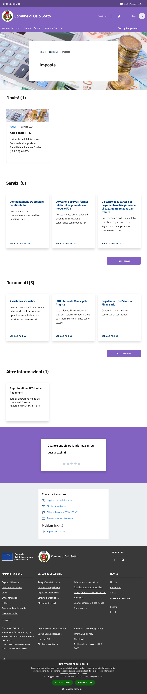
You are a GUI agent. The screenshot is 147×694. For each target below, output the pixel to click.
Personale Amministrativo (14, 608)
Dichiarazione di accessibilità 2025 (88, 646)
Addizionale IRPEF (21, 132)
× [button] (144, 663)
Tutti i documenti (124, 353)
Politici (5, 603)
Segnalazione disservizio (50, 633)
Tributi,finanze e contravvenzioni (90, 592)
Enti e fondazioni (10, 597)
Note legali (79, 639)
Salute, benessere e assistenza (89, 603)
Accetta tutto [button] (62, 682)
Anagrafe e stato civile (49, 582)
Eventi (113, 612)
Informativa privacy (83, 633)
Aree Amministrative (12, 587)
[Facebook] (109, 16)
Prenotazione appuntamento (52, 628)
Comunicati (115, 587)
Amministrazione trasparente (88, 628)
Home (41, 51)
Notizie (113, 582)
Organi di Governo (10, 582)
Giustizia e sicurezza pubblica (88, 587)
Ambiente (79, 597)
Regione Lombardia (11, 3)
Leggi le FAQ (44, 639)
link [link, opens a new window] (101, 676)
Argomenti (53, 51)
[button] (73, 689)
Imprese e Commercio (48, 592)
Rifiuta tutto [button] (85, 682)
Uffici (4, 592)
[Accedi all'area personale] (130, 3)
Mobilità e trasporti (47, 603)
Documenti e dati (10, 613)
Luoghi (113, 607)
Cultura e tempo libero (49, 587)
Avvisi (13, 126)
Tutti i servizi (124, 261)
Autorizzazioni (81, 608)
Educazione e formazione (86, 582)
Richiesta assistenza (48, 644)
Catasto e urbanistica (48, 597)
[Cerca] (141, 16)
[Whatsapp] (116, 16)
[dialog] (73, 677)
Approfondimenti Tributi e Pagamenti (25, 390)
